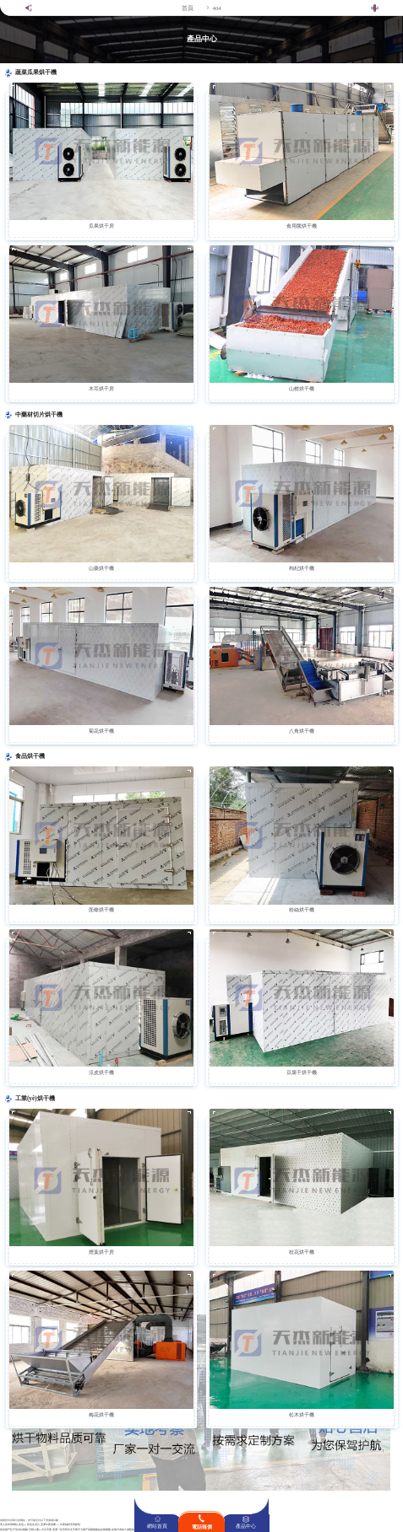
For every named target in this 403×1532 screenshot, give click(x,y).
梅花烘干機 (101, 1414)
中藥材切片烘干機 (39, 414)
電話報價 (202, 1526)
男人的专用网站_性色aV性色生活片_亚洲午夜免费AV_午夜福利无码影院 (40, 1525)
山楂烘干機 (301, 388)
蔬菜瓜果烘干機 (36, 72)
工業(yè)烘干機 (35, 1098)
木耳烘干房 (101, 388)
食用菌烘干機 (301, 225)
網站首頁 (157, 1526)
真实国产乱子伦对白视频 (14, 1530)
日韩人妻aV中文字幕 (40, 1530)
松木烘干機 (301, 1414)
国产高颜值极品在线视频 (97, 1530)
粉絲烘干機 (301, 909)
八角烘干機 (301, 731)
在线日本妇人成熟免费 (124, 1530)
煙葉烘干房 (101, 1252)
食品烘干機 (30, 756)
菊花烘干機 (101, 731)
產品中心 (246, 1526)
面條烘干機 (101, 909)
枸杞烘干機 (301, 568)
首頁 (187, 8)
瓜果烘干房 (101, 225)
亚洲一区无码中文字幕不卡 (67, 1530)
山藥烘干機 (101, 568)
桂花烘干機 (301, 1252)
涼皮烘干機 (101, 1072)
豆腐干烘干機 (301, 1072)
